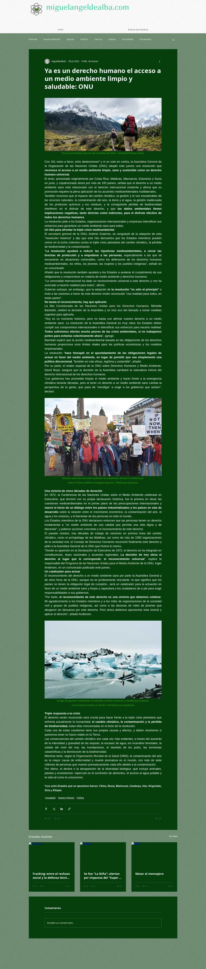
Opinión (70, 39)
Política (84, 39)
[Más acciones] (160, 61)
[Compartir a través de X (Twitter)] (53, 808)
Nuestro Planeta (51, 39)
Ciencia (98, 39)
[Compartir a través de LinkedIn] (61, 808)
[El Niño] (103, 855)
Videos (112, 39)
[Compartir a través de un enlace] (69, 808)
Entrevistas (145, 39)
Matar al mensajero (149, 874)
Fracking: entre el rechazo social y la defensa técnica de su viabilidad (51, 876)
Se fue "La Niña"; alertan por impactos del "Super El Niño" (103, 876)
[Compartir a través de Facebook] (46, 808)
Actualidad (127, 39)
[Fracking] (52, 855)
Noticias (33, 39)
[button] (173, 39)
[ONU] (154, 855)
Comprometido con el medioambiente (64, 15)
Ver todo (173, 836)
